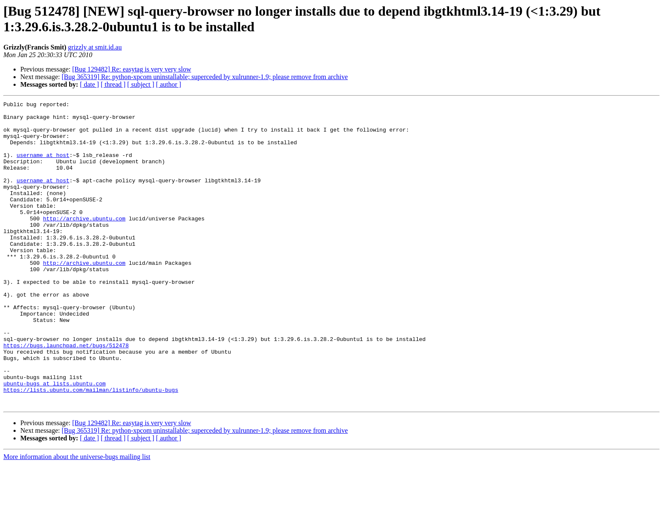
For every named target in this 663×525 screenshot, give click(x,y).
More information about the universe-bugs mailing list (77, 517)
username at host (42, 166)
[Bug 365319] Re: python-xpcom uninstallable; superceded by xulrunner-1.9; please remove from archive (205, 76)
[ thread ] (113, 84)
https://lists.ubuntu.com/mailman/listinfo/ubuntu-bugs (90, 448)
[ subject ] (140, 84)
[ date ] (89, 84)
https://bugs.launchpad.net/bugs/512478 (66, 395)
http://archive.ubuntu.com (84, 242)
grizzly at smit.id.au (95, 47)
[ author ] (168, 84)
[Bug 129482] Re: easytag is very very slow (131, 69)
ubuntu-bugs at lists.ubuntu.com (54, 440)
